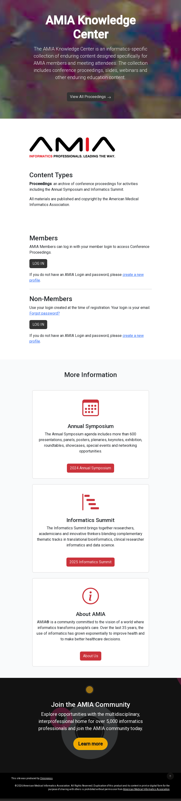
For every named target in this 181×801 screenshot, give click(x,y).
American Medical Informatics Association (146, 789)
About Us (90, 656)
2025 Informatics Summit (90, 562)
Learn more (90, 744)
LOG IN (38, 263)
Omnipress (46, 778)
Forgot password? (44, 313)
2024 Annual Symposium (90, 468)
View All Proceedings (90, 96)
